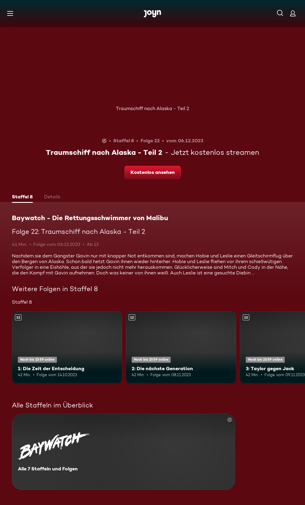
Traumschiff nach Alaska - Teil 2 (152, 108)
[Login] (293, 13)
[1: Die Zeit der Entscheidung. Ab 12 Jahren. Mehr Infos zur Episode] (67, 347)
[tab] (22, 197)
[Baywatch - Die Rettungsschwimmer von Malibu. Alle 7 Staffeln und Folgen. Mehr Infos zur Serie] (123, 452)
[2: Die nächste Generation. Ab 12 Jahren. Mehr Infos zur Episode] (181, 347)
